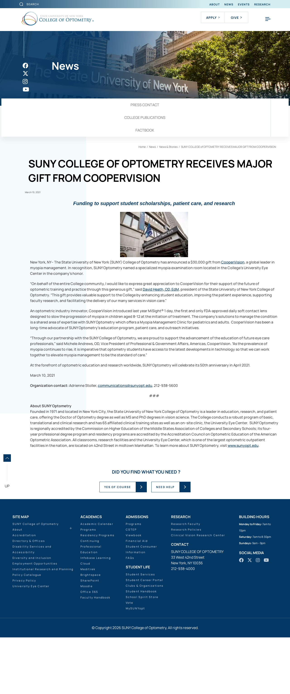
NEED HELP (165, 487)
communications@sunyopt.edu (125, 385)
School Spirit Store (142, 597)
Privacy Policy (24, 580)
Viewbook (134, 535)
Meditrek (87, 569)
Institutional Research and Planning (43, 569)
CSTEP (131, 529)
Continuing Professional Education (91, 546)
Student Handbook (141, 591)
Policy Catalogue (26, 575)
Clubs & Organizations (144, 586)
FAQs (130, 558)
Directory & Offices (28, 541)
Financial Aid (137, 541)
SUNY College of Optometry (35, 524)
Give (236, 17)
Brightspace (90, 575)
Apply (213, 17)
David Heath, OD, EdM (161, 289)
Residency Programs (97, 535)
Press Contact (144, 104)
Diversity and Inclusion (31, 558)
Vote (129, 603)
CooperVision (232, 262)
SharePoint (89, 580)
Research (262, 4)
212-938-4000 (183, 568)
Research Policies (186, 529)
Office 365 (89, 592)
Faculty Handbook (95, 597)
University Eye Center (30, 586)
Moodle (86, 586)
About (214, 4)
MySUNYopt (135, 608)
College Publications (144, 117)
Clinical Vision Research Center (198, 535)
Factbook (144, 130)
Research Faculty (186, 524)
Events (244, 4)
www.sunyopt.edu (243, 445)
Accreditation (24, 535)
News (228, 4)
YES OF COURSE (117, 487)
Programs (88, 529)
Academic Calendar (96, 524)
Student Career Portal (144, 580)
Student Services (140, 574)
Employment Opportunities (34, 563)
